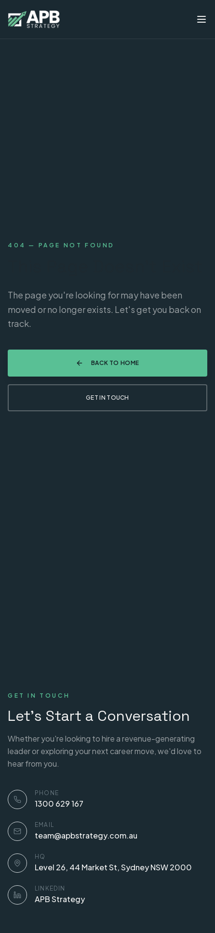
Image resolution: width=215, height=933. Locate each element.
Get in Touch (107, 397)
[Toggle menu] (201, 19)
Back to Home (107, 363)
